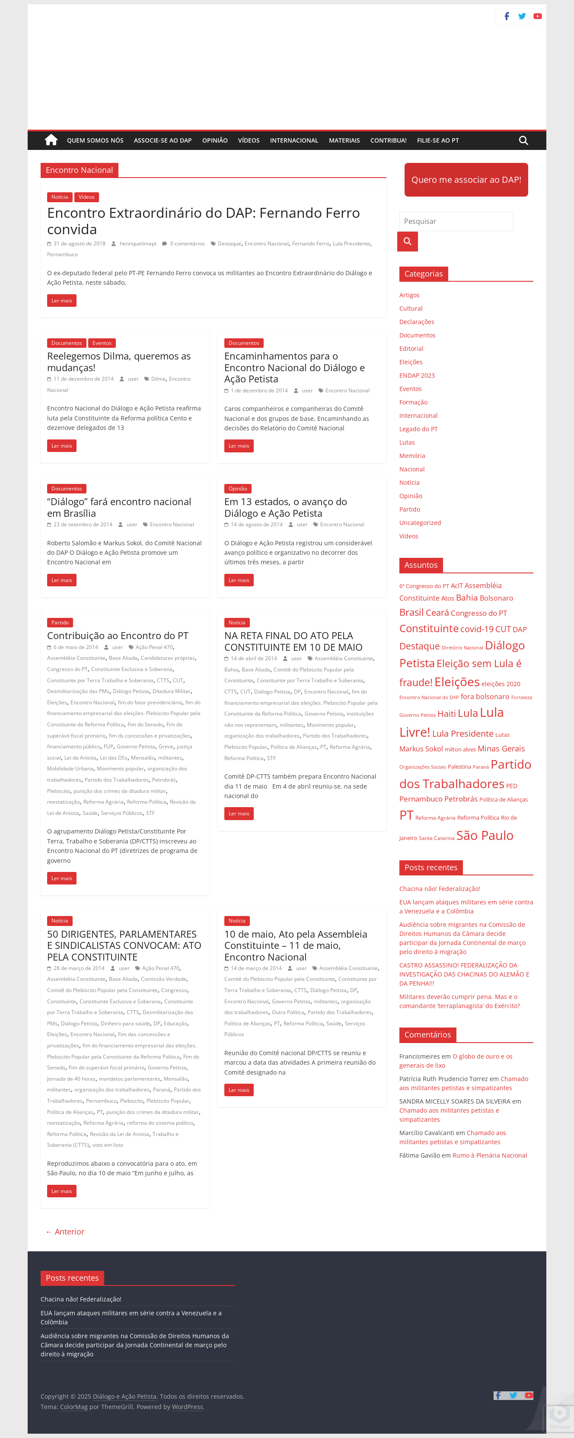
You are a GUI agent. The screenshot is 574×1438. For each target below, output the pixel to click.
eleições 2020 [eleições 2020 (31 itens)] (501, 684)
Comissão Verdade (163, 979)
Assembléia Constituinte (76, 658)
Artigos (409, 295)
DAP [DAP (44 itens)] (520, 629)
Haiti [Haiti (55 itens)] (446, 713)
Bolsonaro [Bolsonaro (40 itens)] (496, 598)
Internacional (294, 140)
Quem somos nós (95, 140)
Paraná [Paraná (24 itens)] (481, 767)
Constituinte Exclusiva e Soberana (131, 669)
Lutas (407, 442)
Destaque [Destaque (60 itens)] (419, 646)
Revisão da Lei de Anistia (119, 1134)
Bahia (231, 669)
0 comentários (183, 243)
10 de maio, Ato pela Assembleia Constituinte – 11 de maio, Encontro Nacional (295, 945)
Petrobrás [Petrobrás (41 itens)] (461, 799)
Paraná (161, 1089)
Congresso (174, 990)
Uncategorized (420, 523)
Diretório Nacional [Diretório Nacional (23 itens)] (462, 648)
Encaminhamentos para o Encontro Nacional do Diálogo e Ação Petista (294, 367)
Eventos (102, 343)
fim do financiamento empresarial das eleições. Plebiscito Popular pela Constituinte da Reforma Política (124, 713)
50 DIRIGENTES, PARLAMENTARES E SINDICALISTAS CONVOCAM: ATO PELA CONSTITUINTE (124, 945)
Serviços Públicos (122, 813)
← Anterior (64, 1231)
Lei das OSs (114, 757)
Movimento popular (120, 768)
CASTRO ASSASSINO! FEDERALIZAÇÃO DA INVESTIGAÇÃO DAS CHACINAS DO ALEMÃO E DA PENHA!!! (464, 974)
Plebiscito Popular (245, 747)
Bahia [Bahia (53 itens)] (467, 597)
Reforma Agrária (103, 801)
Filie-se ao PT (438, 140)
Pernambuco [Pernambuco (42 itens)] (421, 799)
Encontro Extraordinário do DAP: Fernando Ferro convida (203, 220)
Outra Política (288, 1012)
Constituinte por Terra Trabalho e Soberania (100, 680)
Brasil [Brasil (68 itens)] (411, 612)
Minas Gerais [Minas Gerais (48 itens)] (501, 748)
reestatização (63, 801)
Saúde (90, 813)
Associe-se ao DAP (163, 140)
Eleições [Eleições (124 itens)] (457, 681)
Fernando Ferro (310, 243)
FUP (108, 746)
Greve (166, 746)
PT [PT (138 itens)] (406, 815)
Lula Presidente (351, 243)
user (134, 378)
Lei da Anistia (80, 757)
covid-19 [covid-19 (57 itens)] (477, 629)
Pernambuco (62, 254)
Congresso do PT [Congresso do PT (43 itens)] (479, 613)
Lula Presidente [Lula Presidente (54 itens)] (463, 733)
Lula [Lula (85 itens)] (468, 713)
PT (323, 747)
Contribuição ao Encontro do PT (117, 635)
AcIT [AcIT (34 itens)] (457, 585)
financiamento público (73, 746)
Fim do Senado (145, 724)
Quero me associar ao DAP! (466, 179)
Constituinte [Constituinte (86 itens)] (429, 628)
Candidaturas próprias (168, 658)
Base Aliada (123, 658)
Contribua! (388, 140)
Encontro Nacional (267, 243)
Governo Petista (136, 746)
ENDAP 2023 (417, 375)
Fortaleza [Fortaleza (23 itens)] (521, 697)
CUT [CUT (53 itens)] (503, 629)
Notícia (59, 196)
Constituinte (61, 1001)
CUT (178, 680)
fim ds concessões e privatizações (150, 735)
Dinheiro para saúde (125, 1023)
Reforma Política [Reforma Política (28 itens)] (478, 817)
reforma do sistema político (160, 1122)
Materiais (344, 140)
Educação (175, 1023)
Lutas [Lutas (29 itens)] (502, 734)
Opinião (215, 140)
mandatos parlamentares (129, 1078)
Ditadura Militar (172, 691)
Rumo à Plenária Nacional (490, 1155)
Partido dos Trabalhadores (117, 779)
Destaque (229, 243)
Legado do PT (418, 429)
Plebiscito (58, 791)
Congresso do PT (67, 669)
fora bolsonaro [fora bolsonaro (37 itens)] (485, 696)
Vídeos (249, 140)
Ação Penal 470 (154, 647)
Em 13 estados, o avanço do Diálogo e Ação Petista (285, 507)
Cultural (411, 308)
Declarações (416, 322)
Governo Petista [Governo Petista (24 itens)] (417, 715)
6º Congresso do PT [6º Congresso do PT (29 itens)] (424, 586)
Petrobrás (164, 779)
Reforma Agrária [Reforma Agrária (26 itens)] (435, 817)
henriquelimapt (139, 243)
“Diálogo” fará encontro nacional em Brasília (119, 507)
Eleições (57, 702)
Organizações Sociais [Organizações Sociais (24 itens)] (422, 767)
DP (297, 691)
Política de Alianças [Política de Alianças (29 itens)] (503, 799)
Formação (413, 402)
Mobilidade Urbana (70, 768)
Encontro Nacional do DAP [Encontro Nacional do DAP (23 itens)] (429, 697)
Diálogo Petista (131, 691)
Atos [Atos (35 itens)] (447, 598)
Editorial (411, 348)
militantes (170, 757)
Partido (60, 622)
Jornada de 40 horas (71, 1078)
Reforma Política (146, 801)
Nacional (412, 469)
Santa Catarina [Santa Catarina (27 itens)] (437, 838)
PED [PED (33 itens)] (511, 786)
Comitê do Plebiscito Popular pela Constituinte (102, 990)
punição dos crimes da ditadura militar (119, 791)
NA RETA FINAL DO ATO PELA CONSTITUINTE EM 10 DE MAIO (293, 641)
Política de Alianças (294, 747)
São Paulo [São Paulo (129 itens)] (484, 835)
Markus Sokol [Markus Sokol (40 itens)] (421, 749)
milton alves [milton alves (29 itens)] (460, 749)
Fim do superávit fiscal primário (106, 1067)
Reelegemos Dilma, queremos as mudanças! (119, 361)
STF (150, 813)
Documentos (66, 343)
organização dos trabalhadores (262, 735)
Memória (412, 456)
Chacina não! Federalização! (439, 888)
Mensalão (143, 757)
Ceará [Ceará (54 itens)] (437, 612)
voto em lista (107, 1144)
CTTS (163, 680)
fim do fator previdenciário (150, 702)
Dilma (158, 378)
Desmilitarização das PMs (78, 691)
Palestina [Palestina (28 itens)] (459, 766)
